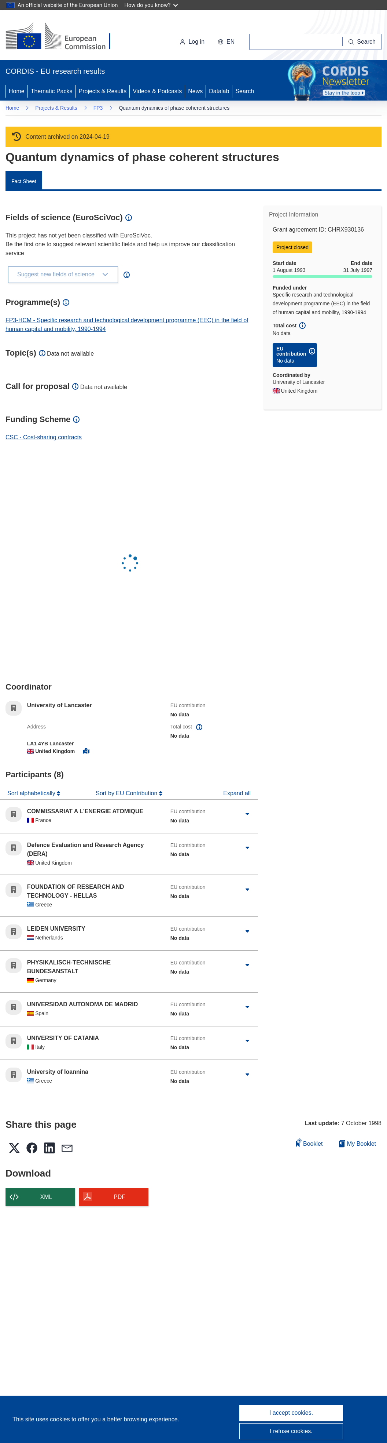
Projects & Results (103, 91)
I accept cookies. (291, 1413)
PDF (119, 1197)
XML (46, 1197)
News (195, 91)
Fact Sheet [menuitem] (23, 181)
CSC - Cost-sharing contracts (43, 437)
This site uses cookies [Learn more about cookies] (41, 1419)
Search (244, 91)
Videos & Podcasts (157, 91)
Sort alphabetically (32, 793)
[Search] (362, 42)
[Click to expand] (247, 814)
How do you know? (151, 5)
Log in (192, 42)
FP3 (98, 108)
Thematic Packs (52, 91)
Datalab (219, 91)
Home (17, 91)
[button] (226, 42)
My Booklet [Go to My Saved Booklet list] (357, 1143)
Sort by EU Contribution (127, 793)
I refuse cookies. (291, 1431)
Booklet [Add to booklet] (309, 1142)
